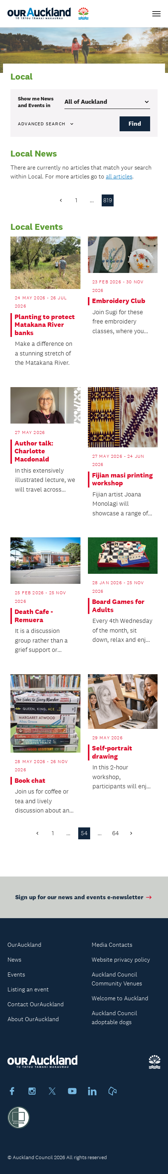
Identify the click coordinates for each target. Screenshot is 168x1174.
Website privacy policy (121, 960)
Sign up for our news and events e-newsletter (84, 902)
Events (16, 974)
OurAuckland (24, 945)
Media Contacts (112, 945)
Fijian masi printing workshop (122, 480)
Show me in (36, 102)
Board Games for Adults (118, 606)
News (14, 960)
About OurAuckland (33, 1019)
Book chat (30, 781)
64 (115, 833)
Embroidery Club (118, 301)
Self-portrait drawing (112, 752)
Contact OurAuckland (35, 1004)
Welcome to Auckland (120, 998)
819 (107, 200)
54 (84, 833)
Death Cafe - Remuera (34, 616)
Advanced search (46, 124)
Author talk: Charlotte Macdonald (34, 451)
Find (135, 124)
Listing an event (28, 989)
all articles (119, 176)
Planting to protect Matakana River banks (45, 325)
